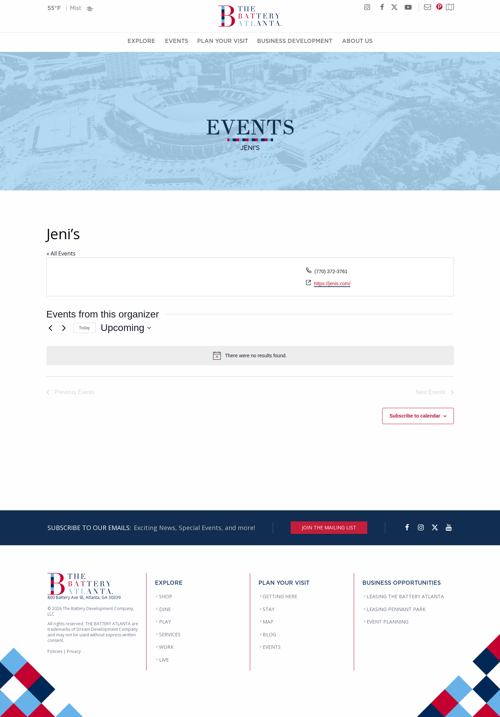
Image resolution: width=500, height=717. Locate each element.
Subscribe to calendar (414, 416)
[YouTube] (449, 527)
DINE (165, 609)
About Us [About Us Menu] (357, 42)
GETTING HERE (280, 596)
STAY (268, 609)
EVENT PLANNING (388, 621)
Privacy (74, 651)
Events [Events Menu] (176, 42)
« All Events (61, 253)
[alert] (250, 355)
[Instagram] (421, 527)
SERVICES (170, 634)
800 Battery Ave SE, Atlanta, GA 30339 (84, 597)
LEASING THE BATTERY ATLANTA (405, 596)
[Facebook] (407, 527)
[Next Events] (64, 328)
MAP (268, 621)
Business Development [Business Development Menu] (294, 42)
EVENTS (272, 647)
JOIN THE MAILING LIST (329, 527)
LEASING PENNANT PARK (396, 609)
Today (84, 327)
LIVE (164, 659)
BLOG (269, 634)
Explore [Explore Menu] (141, 42)
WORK (166, 647)
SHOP (165, 596)
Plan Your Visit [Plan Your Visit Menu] (222, 42)
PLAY (165, 621)
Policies (54, 651)
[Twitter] (435, 527)
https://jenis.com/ (332, 283)
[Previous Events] (50, 328)
